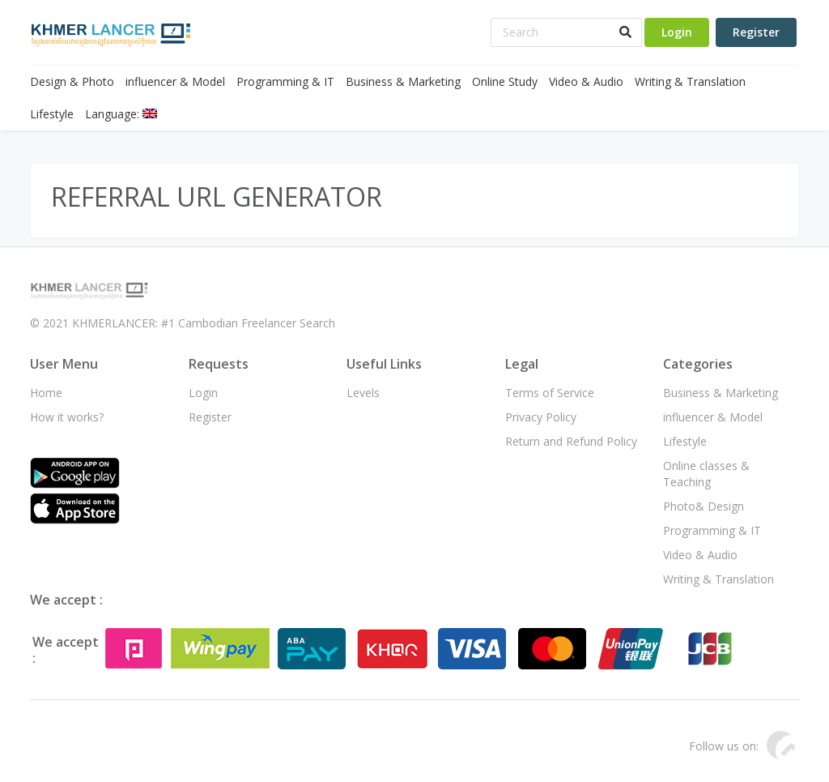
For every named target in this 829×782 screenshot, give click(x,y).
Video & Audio (586, 81)
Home (46, 392)
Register (756, 32)
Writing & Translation (690, 81)
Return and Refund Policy (571, 441)
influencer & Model (175, 81)
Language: (121, 114)
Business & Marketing (403, 81)
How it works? (67, 417)
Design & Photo (72, 81)
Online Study (505, 81)
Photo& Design (703, 506)
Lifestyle (52, 114)
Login (676, 32)
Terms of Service (549, 392)
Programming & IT (285, 81)
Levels (363, 392)
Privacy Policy (540, 417)
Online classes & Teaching (706, 473)
